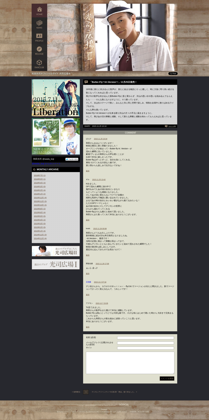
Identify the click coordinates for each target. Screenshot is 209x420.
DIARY (87, 126)
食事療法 (76, 396)
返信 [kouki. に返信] (87, 255)
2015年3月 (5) (40, 224)
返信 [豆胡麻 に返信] (87, 295)
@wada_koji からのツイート (46, 163)
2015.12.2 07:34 (100, 282)
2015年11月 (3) (40, 201)
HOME (39, 10)
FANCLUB (39, 64)
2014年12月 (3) (40, 235)
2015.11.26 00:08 (99, 229)
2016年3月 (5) (40, 186)
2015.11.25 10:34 (100, 139)
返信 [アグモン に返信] (87, 327)
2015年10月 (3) (40, 205)
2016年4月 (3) (40, 183)
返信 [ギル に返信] (87, 220)
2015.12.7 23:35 (102, 303)
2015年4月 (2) (40, 220)
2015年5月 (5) (40, 216)
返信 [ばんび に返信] (87, 171)
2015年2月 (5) (40, 227)
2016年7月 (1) (40, 175)
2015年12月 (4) (40, 198)
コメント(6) (172, 126)
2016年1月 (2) (40, 194)
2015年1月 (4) (40, 231)
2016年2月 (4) (40, 190)
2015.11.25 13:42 (98, 180)
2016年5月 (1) (40, 179)
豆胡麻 (88, 282)
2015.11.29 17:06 (102, 264)
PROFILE (39, 37)
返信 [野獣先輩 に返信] (87, 274)
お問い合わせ (122, 416)
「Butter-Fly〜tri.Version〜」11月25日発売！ (113, 82)
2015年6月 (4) (40, 212)
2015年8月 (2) (40, 209)
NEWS (39, 24)
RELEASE (39, 51)
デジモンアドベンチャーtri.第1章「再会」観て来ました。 (114, 396)
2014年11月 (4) (40, 238)
